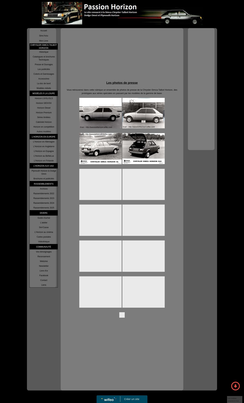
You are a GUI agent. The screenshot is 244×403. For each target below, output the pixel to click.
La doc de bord (43, 83)
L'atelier (43, 222)
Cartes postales (44, 237)
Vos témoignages (44, 252)
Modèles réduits (44, 88)
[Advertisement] (122, 55)
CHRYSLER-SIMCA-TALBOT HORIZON (43, 46)
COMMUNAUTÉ (43, 247)
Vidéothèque (43, 241)
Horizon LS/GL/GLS (44, 98)
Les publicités (44, 69)
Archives (44, 189)
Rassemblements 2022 (43, 193)
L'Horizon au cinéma (44, 232)
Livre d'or (44, 271)
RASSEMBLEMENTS (43, 184)
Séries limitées (43, 117)
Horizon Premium (44, 112)
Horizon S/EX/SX (44, 103)
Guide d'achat (44, 218)
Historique (43, 52)
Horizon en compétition (43, 127)
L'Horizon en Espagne (44, 151)
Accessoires (43, 79)
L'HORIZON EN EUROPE (43, 137)
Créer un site (131, 399)
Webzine (44, 261)
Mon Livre (43, 41)
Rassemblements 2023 (43, 198)
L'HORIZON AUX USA (44, 166)
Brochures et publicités (44, 178)
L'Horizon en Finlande (44, 161)
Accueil (43, 30)
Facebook (43, 275)
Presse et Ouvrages (44, 64)
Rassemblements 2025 (43, 208)
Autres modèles (44, 131)
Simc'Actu (43, 36)
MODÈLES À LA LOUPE (44, 93)
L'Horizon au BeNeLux (44, 156)
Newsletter (44, 266)
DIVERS (43, 213)
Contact (43, 280)
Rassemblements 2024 (43, 203)
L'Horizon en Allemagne (43, 142)
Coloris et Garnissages (44, 74)
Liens (43, 285)
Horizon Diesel (43, 108)
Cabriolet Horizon (44, 122)
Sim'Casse (44, 227)
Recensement (43, 256)
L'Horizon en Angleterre (43, 146)
